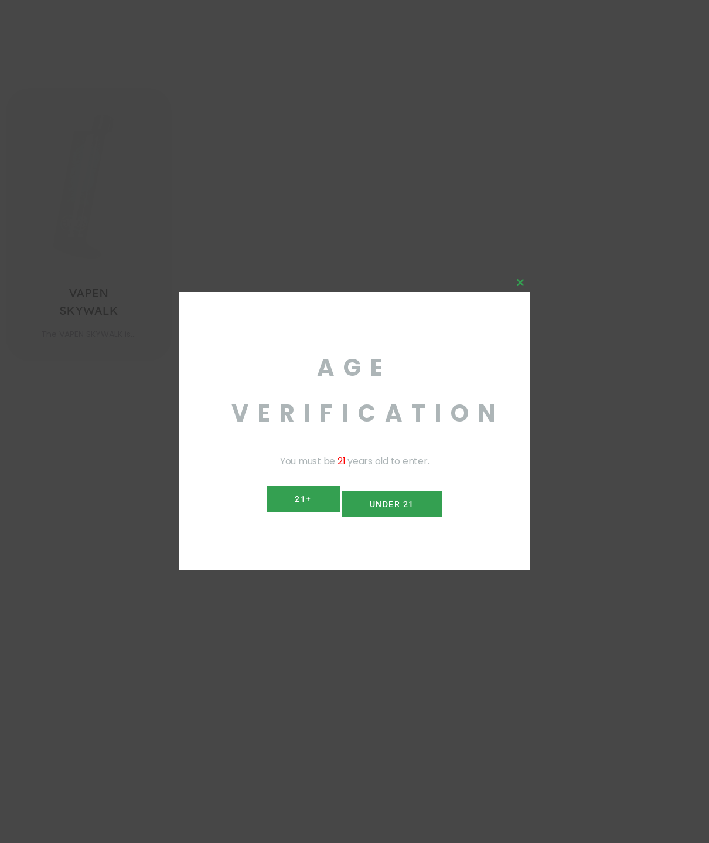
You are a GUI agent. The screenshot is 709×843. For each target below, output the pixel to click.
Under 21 (396, 499)
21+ (298, 499)
